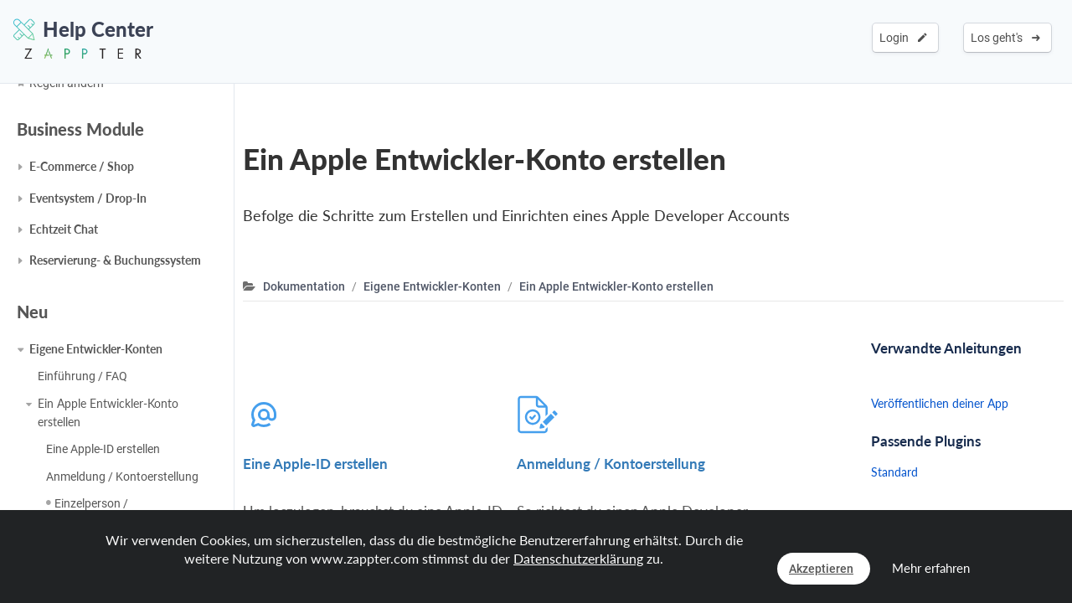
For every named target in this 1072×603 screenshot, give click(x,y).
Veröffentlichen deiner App (939, 403)
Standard (894, 472)
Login (903, 37)
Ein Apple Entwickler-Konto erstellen (108, 412)
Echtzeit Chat (63, 229)
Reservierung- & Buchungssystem (115, 260)
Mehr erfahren (931, 567)
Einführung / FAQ (82, 376)
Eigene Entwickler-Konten (95, 349)
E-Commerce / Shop (81, 166)
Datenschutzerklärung (578, 558)
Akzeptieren (821, 568)
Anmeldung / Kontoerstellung (122, 476)
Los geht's (1005, 37)
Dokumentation (304, 286)
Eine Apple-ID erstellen (103, 449)
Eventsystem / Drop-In (88, 198)
